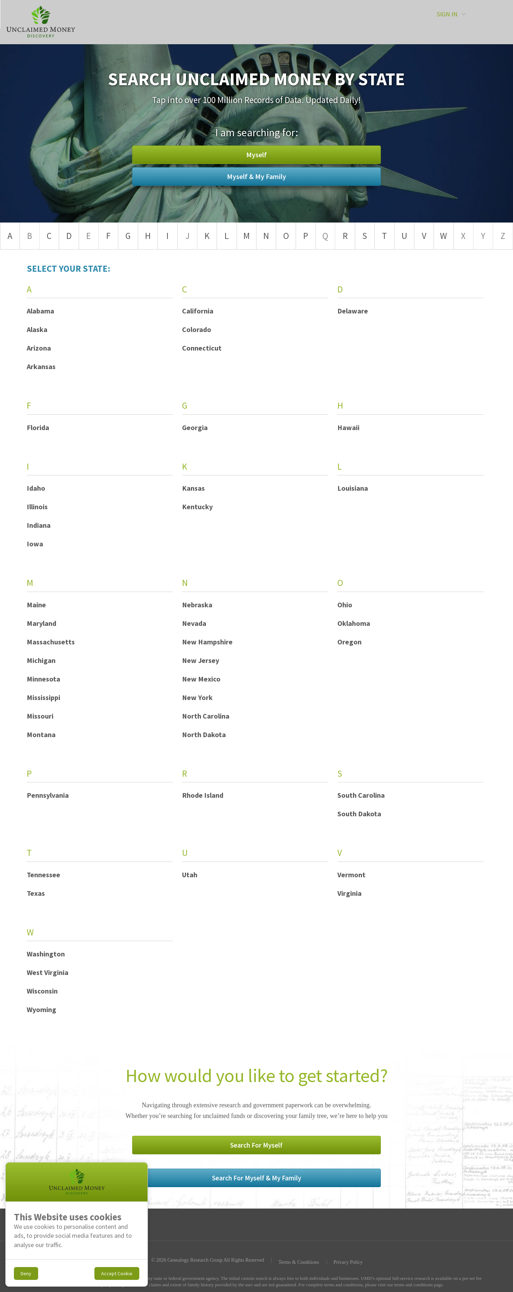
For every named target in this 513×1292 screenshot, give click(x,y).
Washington (46, 953)
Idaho (36, 488)
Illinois (37, 506)
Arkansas (41, 366)
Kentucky (197, 506)
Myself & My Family (311, 165)
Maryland (41, 623)
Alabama (40, 310)
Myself (201, 165)
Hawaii (348, 427)
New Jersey (200, 660)
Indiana (39, 525)
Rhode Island (202, 795)
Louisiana (352, 488)
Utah (189, 874)
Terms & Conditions (297, 1233)
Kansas (193, 488)
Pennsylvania (48, 795)
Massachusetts (51, 641)
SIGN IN (473, 21)
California (197, 310)
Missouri (40, 715)
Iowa (35, 543)
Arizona (39, 347)
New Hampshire (207, 641)
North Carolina (205, 715)
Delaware (352, 310)
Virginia (349, 893)
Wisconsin (42, 990)
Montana (41, 734)
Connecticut (202, 347)
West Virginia (47, 972)
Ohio (344, 604)
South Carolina (361, 795)
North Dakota (204, 734)
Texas (36, 893)
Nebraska (197, 604)
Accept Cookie (117, 1273)
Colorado (196, 329)
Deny (26, 1273)
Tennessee (43, 874)
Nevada (194, 623)
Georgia (195, 427)
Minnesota (43, 678)
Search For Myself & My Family (311, 1148)
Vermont (351, 874)
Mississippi (43, 697)
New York (197, 697)
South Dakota (359, 813)
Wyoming (41, 1009)
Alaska (37, 329)
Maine (36, 604)
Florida (38, 427)
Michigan (41, 660)
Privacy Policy (348, 1233)
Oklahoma (353, 623)
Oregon (349, 641)
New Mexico (201, 678)
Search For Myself (201, 1148)
